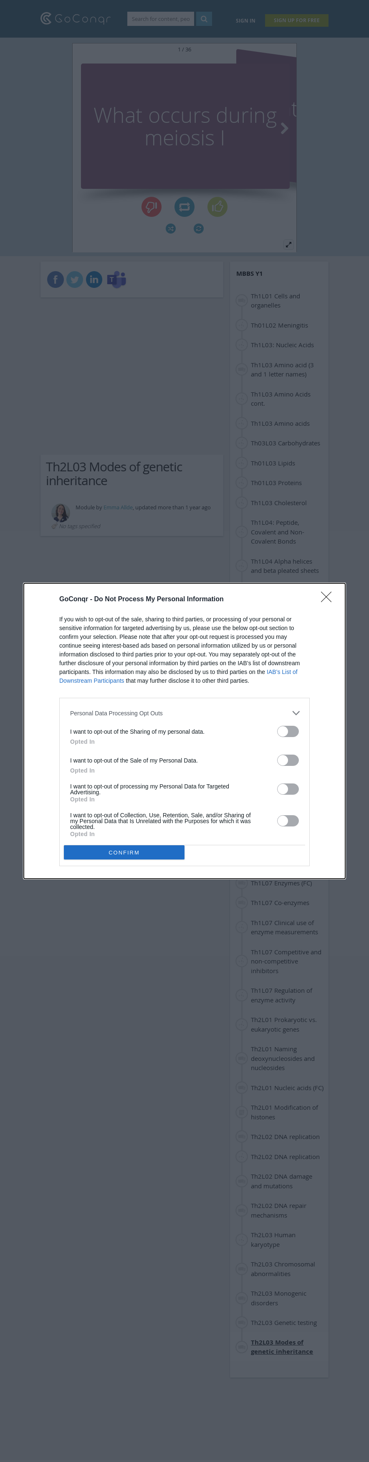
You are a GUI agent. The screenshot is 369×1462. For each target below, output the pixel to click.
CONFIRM (124, 852)
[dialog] (184, 731)
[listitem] (184, 713)
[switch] (288, 731)
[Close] (329, 600)
